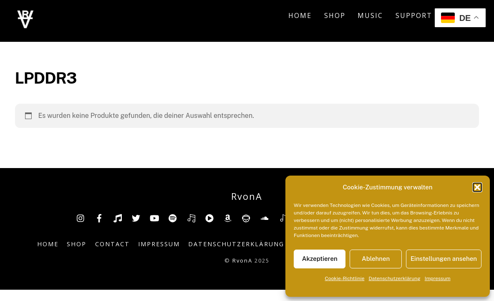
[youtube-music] (209, 217)
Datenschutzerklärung (395, 278)
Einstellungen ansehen (444, 258)
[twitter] (136, 217)
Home (300, 15)
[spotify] (172, 217)
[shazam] (283, 217)
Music (370, 15)
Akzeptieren (320, 258)
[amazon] (227, 217)
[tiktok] (117, 217)
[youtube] (154, 217)
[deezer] (191, 217)
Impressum (438, 278)
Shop (334, 15)
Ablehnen (376, 258)
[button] (477, 187)
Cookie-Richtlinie (344, 278)
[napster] (246, 217)
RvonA (242, 260)
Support (414, 15)
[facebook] (99, 217)
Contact (112, 244)
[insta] (81, 217)
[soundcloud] (264, 217)
